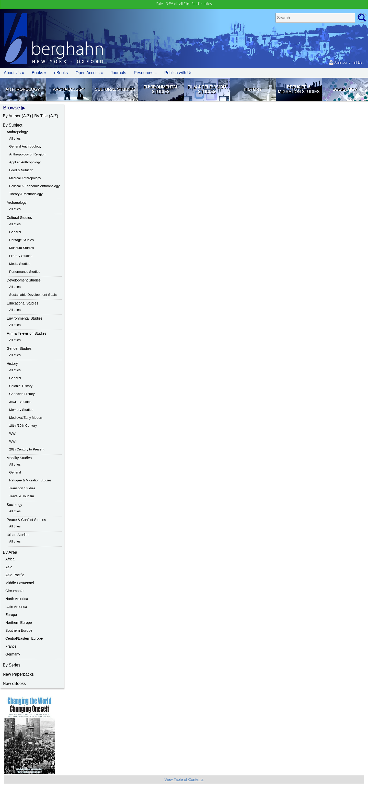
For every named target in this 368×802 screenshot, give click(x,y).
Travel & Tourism (21, 496)
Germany (12, 654)
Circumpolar (15, 591)
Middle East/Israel (19, 583)
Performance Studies (24, 272)
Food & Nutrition (21, 170)
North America (16, 599)
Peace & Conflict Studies (26, 520)
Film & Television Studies (207, 89)
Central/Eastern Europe (24, 638)
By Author (11, 116)
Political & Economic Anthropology (34, 186)
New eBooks (14, 683)
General (15, 232)
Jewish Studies (20, 402)
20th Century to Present (26, 449)
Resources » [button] (145, 73)
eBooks (61, 73)
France (11, 646)
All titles (15, 138)
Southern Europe (18, 630)
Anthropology (23, 89)
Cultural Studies (115, 89)
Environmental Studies (160, 89)
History (253, 89)
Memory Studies (21, 410)
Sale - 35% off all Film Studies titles (184, 4)
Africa (10, 559)
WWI (12, 433)
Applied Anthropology (25, 162)
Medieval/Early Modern (26, 418)
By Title (41, 116)
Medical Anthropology (25, 178)
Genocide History (22, 394)
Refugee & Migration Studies (298, 89)
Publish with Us (178, 73)
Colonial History (20, 386)
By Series (11, 665)
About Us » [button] (14, 73)
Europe (11, 615)
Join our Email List (346, 63)
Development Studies (24, 280)
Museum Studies (21, 248)
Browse (11, 107)
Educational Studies (22, 303)
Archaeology (69, 89)
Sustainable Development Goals (33, 295)
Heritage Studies (21, 240)
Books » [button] (39, 73)
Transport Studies (22, 488)
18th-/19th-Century (23, 425)
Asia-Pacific (14, 575)
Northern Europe (18, 622)
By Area (10, 552)
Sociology (344, 89)
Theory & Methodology (26, 194)
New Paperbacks (18, 674)
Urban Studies (18, 535)
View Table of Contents (184, 779)
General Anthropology (25, 146)
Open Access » (89, 73)
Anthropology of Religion (27, 154)
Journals (118, 73)
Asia (8, 567)
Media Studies (19, 264)
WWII (13, 441)
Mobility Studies (19, 458)
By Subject (12, 125)
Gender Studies (19, 348)
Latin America (16, 607)
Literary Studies (20, 256)
